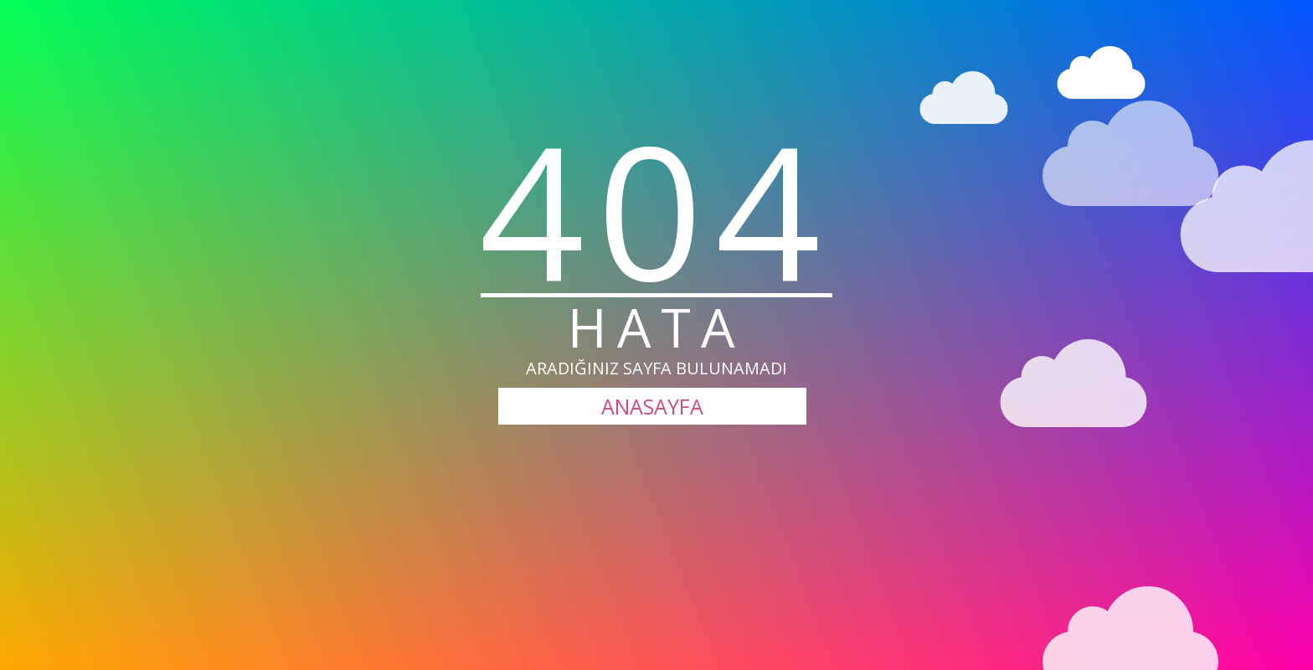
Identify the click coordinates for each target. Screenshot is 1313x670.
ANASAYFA (652, 406)
